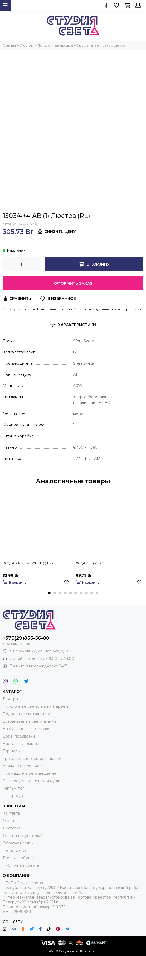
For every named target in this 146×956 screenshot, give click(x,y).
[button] (49, 593)
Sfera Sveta (82, 309)
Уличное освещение (22, 766)
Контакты (12, 813)
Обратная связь (18, 843)
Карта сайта (89, 951)
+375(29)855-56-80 (26, 638)
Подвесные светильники (26, 713)
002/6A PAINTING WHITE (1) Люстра (31, 563)
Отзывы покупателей (23, 835)
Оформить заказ (73, 283)
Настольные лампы (21, 743)
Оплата (9, 820)
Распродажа (15, 795)
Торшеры (11, 751)
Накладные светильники (26, 728)
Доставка (12, 828)
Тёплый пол (14, 788)
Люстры (29, 309)
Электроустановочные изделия (33, 780)
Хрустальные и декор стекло (116, 309)
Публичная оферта (21, 865)
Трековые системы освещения (32, 758)
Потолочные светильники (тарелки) (36, 706)
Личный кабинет (19, 858)
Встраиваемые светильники (29, 721)
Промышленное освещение (29, 773)
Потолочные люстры (54, 309)
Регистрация (15, 850)
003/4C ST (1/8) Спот (92, 563)
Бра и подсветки (19, 736)
